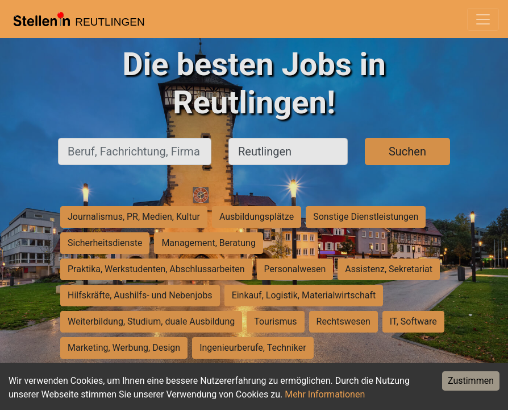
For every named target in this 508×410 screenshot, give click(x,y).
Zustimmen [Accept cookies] (471, 380)
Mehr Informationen (325, 394)
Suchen (407, 151)
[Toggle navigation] (483, 19)
